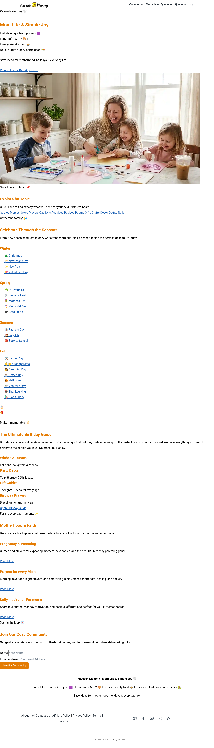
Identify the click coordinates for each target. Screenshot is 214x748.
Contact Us (43, 715)
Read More (7, 561)
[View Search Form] (191, 4)
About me (27, 715)
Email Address (9, 659)
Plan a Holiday (9, 70)
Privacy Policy (82, 715)
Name (4, 653)
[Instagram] (160, 718)
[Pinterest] (134, 718)
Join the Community (14, 665)
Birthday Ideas (28, 70)
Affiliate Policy (61, 715)
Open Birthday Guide (13, 508)
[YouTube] (151, 718)
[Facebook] (143, 718)
